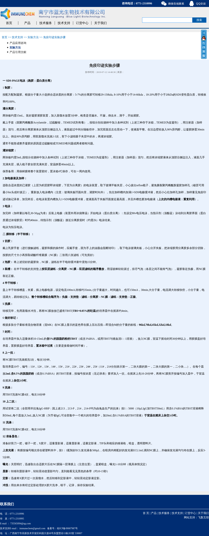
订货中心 (82, 23)
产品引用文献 (18, 52)
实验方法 (33, 37)
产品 (27, 23)
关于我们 (100, 23)
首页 (9, 23)
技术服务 (45, 23)
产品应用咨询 (18, 42)
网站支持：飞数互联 (196, 517)
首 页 (146, 513)
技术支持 (64, 23)
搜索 (199, 19)
